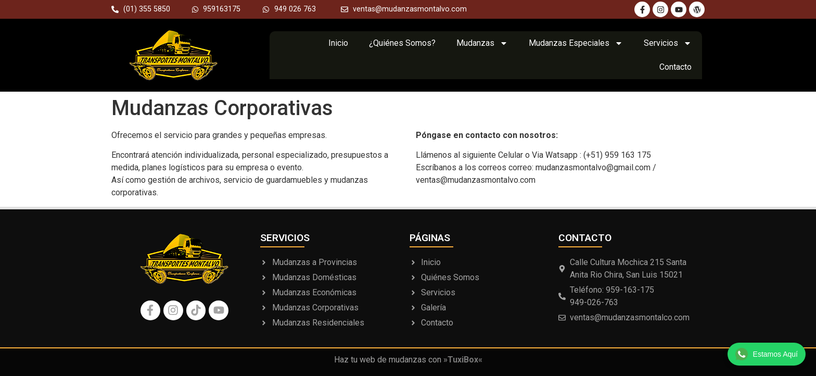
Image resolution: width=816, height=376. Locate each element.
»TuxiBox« (462, 360)
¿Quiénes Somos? (402, 43)
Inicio (338, 43)
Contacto (675, 67)
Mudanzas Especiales (576, 43)
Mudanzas (482, 43)
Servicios (668, 43)
